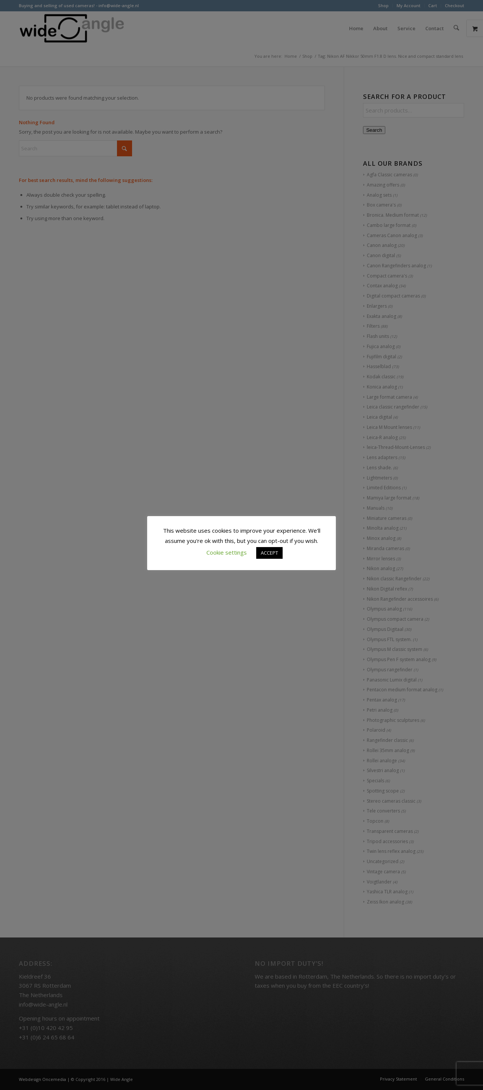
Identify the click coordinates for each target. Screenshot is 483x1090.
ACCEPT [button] (269, 552)
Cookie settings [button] (226, 552)
